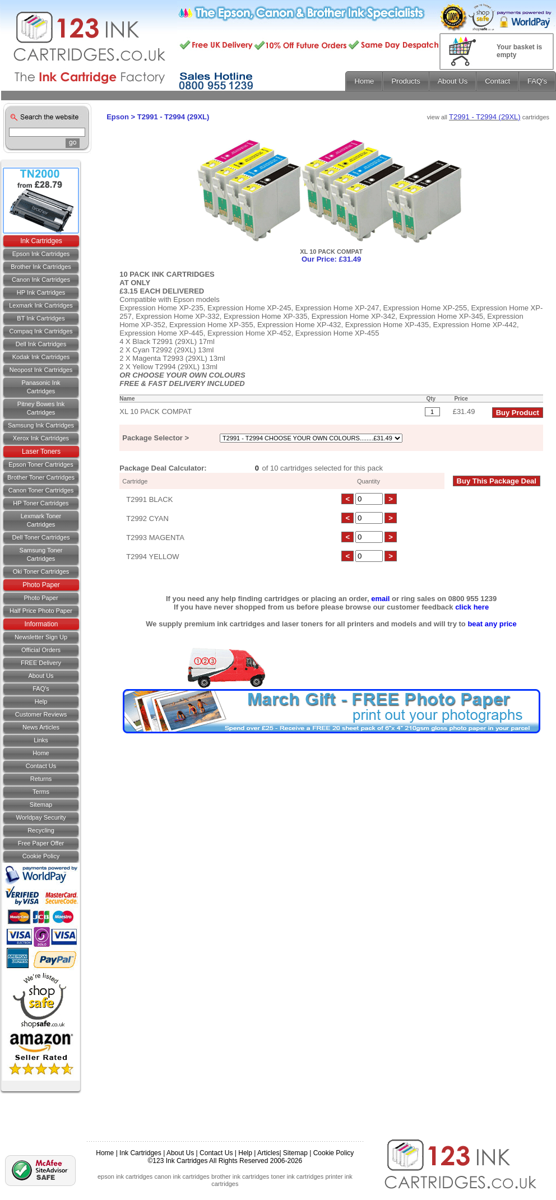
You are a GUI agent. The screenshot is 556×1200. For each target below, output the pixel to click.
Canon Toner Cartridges (41, 490)
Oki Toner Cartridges (41, 571)
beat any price (491, 624)
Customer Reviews (41, 714)
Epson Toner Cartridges (40, 464)
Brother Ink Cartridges (41, 266)
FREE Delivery (41, 662)
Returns (41, 778)
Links (41, 740)
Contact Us (216, 1153)
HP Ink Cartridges (41, 292)
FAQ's (41, 688)
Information (41, 624)
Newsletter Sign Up (41, 637)
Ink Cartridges (41, 241)
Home (41, 753)
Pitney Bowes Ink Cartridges (40, 408)
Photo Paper (41, 585)
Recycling (40, 830)
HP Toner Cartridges (40, 503)
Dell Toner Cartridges (41, 537)
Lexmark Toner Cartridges (41, 520)
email (380, 598)
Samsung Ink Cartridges (41, 425)
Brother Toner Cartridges (41, 477)
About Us (40, 675)
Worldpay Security (41, 817)
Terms (41, 791)
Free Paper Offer (41, 843)
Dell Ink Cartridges (41, 344)
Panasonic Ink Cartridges (40, 386)
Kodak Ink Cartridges (41, 357)
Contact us (41, 765)
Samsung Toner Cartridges (41, 554)
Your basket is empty (519, 51)
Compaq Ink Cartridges (40, 331)
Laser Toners (41, 451)
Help (41, 701)
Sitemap (41, 804)
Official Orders (41, 649)
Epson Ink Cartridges (41, 253)
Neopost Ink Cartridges (41, 369)
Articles (268, 1153)
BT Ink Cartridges (40, 318)
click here (472, 607)
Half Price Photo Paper (41, 610)
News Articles (40, 727)
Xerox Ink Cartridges (41, 438)
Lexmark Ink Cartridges (41, 305)
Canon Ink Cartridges (41, 279)
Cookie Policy (41, 856)
